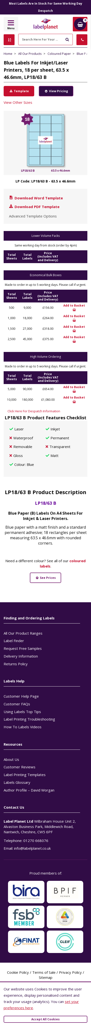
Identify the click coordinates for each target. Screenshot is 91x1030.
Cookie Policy (18, 972)
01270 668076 (35, 840)
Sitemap (45, 977)
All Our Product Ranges (23, 633)
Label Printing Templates (25, 774)
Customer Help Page (21, 696)
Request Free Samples (23, 648)
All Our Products (30, 53)
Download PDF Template (33, 206)
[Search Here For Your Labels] (45, 39)
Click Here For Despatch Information (34, 411)
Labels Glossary (17, 782)
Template (19, 91)
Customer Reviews (19, 766)
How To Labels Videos (22, 726)
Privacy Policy (70, 972)
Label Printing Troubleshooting (29, 719)
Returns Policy (16, 663)
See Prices (45, 578)
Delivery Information (21, 656)
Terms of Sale (44, 972)
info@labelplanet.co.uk (32, 848)
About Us (11, 759)
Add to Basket (74, 307)
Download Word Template (35, 198)
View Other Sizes (18, 102)
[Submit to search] (67, 39)
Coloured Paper (59, 53)
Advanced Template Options (33, 216)
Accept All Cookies (45, 1019)
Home (8, 53)
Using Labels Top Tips (22, 711)
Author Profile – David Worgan (29, 790)
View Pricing (56, 91)
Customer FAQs (17, 703)
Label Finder (14, 640)
